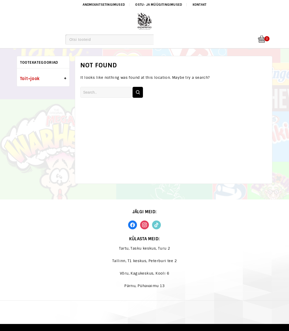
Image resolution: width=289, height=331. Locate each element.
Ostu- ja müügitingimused (158, 5)
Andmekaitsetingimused (104, 5)
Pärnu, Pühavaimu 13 (144, 285)
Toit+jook (30, 78)
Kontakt (199, 5)
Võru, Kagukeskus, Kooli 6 (144, 273)
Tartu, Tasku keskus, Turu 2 (144, 248)
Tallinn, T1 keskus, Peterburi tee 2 (144, 260)
